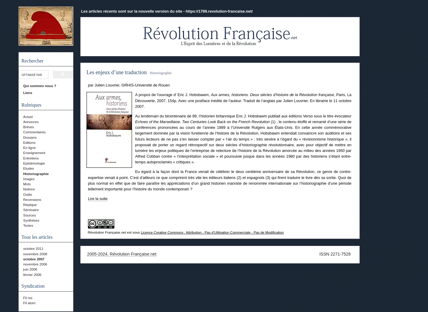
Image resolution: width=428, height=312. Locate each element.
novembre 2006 (35, 264)
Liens (27, 93)
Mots (27, 184)
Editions (29, 142)
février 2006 (32, 275)
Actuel (28, 117)
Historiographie (36, 174)
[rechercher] (33, 74)
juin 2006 (30, 269)
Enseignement (34, 153)
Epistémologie (34, 163)
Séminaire (31, 210)
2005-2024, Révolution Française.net (121, 254)
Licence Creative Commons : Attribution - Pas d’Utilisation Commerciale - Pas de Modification (212, 232)
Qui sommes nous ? (39, 86)
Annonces (30, 122)
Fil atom (29, 303)
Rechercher (33, 60)
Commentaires (34, 132)
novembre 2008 (35, 254)
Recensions (32, 199)
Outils (27, 194)
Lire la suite (97, 198)
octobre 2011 (33, 248)
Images (29, 179)
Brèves (28, 127)
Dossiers (30, 137)
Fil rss (27, 298)
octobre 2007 (33, 259)
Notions (29, 189)
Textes (28, 225)
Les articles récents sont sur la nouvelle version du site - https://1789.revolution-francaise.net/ (167, 11)
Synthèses (31, 220)
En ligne (29, 148)
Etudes (28, 168)
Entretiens (31, 158)
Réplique (30, 205)
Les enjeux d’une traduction (116, 72)
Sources (29, 215)
